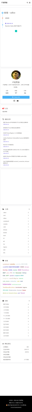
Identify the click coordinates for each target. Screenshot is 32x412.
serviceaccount (16, 284)
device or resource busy (10, 293)
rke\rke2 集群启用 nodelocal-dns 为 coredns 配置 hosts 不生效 (16, 150)
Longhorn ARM (19, 275)
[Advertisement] (16, 48)
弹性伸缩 (5, 290)
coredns (12, 264)
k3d (4, 275)
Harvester (19, 273)
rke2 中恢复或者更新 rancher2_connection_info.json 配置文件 (16, 162)
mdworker (13, 281)
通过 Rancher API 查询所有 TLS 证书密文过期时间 (15, 122)
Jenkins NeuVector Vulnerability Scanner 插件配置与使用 (16, 138)
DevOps (5, 270)
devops (27, 267)
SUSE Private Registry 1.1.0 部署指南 (12, 133)
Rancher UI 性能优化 (8, 144)
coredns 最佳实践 (21, 264)
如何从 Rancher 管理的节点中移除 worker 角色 (14, 156)
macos (21, 278)
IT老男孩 (4, 2)
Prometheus (25, 270)
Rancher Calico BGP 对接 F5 (13, 26)
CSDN (22, 267)
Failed (24, 290)
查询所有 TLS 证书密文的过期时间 (11, 127)
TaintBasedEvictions (9, 287)
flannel (23, 293)
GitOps (24, 273)
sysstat (12, 275)
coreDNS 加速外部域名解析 (11, 267)
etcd (19, 270)
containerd (6, 264)
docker (15, 270)
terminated (19, 287)
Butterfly (20, 402)
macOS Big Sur (13, 278)
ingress (25, 287)
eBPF (7, 275)
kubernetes (7, 284)
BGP (4, 273)
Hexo (13, 402)
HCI (14, 273)
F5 (11, 273)
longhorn (6, 278)
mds (18, 281)
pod (19, 293)
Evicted (19, 290)
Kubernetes (12, 290)
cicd (21, 281)
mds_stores (6, 281)
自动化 (10, 270)
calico (8, 273)
